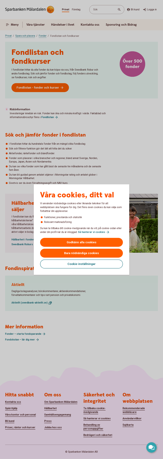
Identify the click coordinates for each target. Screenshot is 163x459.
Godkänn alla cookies (81, 242)
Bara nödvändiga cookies (81, 253)
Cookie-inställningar (81, 264)
